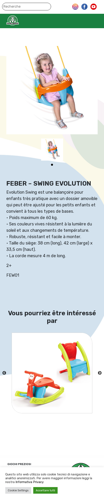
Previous (4, 373)
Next (100, 373)
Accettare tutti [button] (45, 490)
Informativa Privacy (29, 482)
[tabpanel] (52, 150)
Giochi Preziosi (20, 20)
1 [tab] (52, 165)
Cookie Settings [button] (18, 490)
